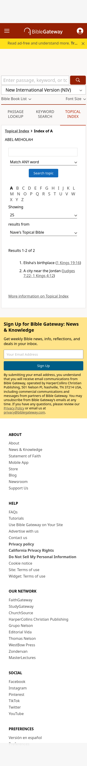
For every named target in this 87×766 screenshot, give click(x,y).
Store (13, 468)
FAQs (13, 512)
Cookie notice (20, 563)
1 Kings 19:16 (68, 262)
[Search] (78, 80)
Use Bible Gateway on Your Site (36, 524)
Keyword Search (45, 114)
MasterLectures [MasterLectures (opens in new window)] (22, 657)
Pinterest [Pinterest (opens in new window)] (16, 694)
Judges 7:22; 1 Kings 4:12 (49, 273)
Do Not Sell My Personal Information (42, 556)
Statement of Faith (25, 456)
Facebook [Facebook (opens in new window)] (17, 681)
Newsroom (18, 481)
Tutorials (16, 518)
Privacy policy (21, 544)
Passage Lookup (16, 114)
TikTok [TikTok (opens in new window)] (14, 700)
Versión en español (25, 737)
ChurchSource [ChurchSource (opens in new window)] (21, 612)
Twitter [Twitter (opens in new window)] (15, 707)
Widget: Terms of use (27, 576)
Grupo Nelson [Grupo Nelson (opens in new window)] (21, 625)
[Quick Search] (35, 80)
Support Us (18, 488)
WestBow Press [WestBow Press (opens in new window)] (22, 644)
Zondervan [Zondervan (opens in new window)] (18, 651)
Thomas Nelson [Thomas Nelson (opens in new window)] (22, 638)
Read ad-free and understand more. (47, 43)
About (14, 443)
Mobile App (19, 462)
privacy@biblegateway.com (24, 412)
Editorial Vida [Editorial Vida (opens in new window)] (20, 632)
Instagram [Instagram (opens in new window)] (18, 688)
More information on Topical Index (38, 296)
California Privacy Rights (31, 550)
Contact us (18, 537)
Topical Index (73, 114)
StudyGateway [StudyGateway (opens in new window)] (21, 606)
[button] (80, 31)
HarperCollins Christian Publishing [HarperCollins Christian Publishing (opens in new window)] (38, 619)
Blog (13, 475)
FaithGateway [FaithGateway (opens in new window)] (20, 599)
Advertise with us (24, 531)
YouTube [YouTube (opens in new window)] (16, 713)
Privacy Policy (14, 408)
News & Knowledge (25, 449)
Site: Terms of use (24, 569)
